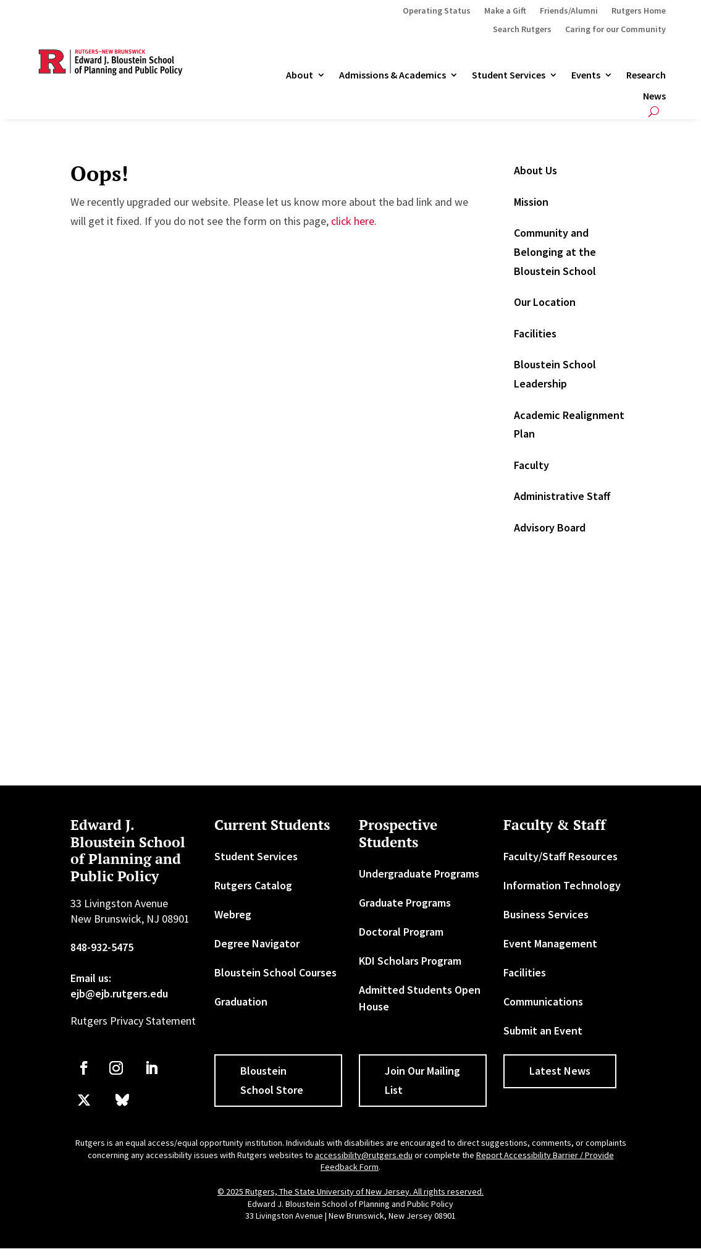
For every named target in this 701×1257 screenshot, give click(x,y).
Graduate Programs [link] (405, 902)
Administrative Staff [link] (562, 496)
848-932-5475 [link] (101, 947)
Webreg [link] (232, 914)
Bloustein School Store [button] (271, 1080)
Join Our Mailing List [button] (422, 1080)
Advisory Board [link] (550, 527)
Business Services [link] (546, 914)
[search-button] (654, 111)
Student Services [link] (508, 75)
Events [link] (585, 75)
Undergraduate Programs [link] (419, 873)
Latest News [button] (559, 1071)
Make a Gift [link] (505, 11)
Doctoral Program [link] (401, 932)
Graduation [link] (240, 1001)
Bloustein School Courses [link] (275, 972)
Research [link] (646, 75)
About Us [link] (535, 170)
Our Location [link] (545, 302)
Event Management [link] (550, 943)
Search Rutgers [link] (522, 30)
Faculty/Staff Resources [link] (560, 856)
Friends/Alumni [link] (569, 11)
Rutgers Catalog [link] (253, 885)
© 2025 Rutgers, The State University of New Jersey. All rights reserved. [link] (350, 1191)
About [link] (299, 75)
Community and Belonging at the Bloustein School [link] (555, 251)
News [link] (654, 96)
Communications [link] (543, 1001)
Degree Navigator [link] (257, 943)
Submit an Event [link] (542, 1030)
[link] (84, 1067)
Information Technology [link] (562, 885)
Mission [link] (531, 202)
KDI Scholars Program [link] (410, 961)
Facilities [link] (535, 333)
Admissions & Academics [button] (392, 75)
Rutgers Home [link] (638, 11)
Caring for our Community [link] (615, 30)
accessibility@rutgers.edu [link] (364, 1155)
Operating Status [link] (437, 11)
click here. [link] (354, 221)
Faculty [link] (531, 465)
